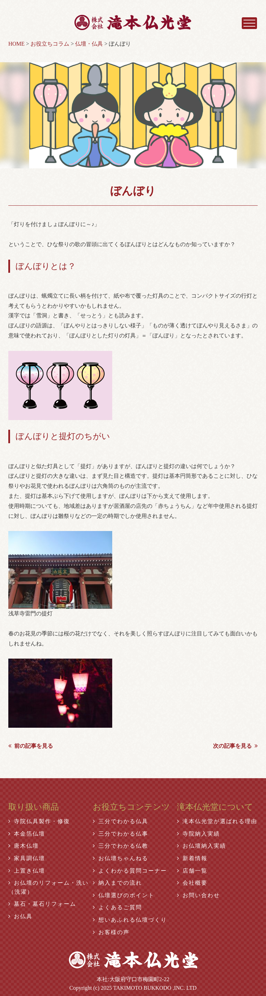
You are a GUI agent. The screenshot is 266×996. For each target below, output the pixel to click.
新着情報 (192, 858)
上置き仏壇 (26, 871)
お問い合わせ (198, 895)
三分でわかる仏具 (120, 821)
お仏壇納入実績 (201, 846)
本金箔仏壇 (26, 834)
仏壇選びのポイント (123, 895)
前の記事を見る (30, 746)
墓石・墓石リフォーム (42, 904)
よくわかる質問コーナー (130, 871)
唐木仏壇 (23, 846)
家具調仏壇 (26, 858)
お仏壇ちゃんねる (120, 858)
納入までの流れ (117, 883)
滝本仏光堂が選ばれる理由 (217, 821)
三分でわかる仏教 (120, 846)
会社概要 (192, 883)
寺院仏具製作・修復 (39, 821)
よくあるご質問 (117, 907)
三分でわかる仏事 (120, 834)
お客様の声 (111, 932)
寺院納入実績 (198, 834)
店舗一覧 (192, 871)
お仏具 (20, 916)
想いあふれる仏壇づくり (130, 920)
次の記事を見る (235, 746)
